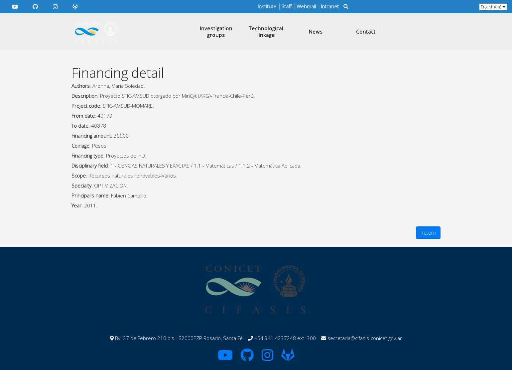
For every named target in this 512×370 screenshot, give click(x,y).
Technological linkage (266, 31)
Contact (366, 31)
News (316, 31)
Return (428, 232)
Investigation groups (216, 31)
